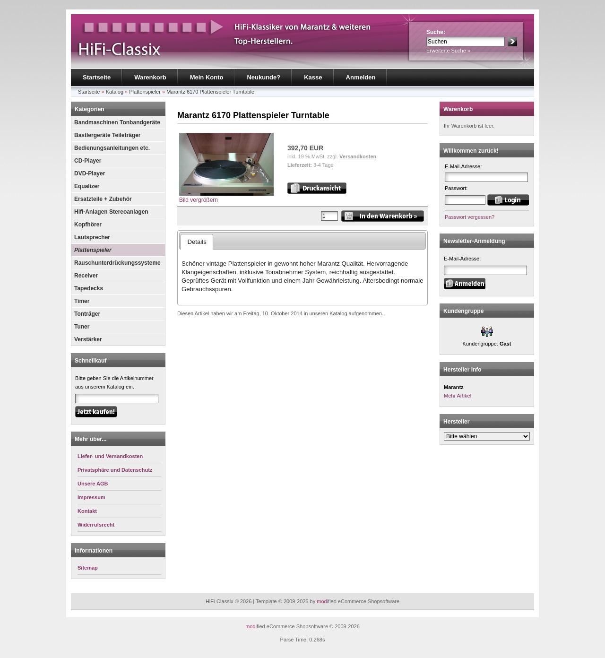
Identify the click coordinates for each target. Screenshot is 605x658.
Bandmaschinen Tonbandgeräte (117, 122)
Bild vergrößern (226, 196)
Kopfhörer (88, 224)
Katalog (114, 92)
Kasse (313, 77)
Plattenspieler (145, 92)
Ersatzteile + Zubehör (103, 199)
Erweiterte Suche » (448, 50)
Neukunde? (263, 77)
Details (196, 241)
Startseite (97, 77)
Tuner (81, 326)
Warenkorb (150, 77)
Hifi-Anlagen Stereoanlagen (111, 211)
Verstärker (88, 339)
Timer (81, 301)
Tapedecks (88, 288)
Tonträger (87, 314)
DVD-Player (89, 173)
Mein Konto (207, 77)
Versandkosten (357, 156)
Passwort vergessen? (469, 217)
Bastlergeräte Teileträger (107, 135)
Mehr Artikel (457, 395)
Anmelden (361, 77)
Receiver (86, 275)
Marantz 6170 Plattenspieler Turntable (210, 92)
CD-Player (87, 160)
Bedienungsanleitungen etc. (112, 148)
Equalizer (86, 186)
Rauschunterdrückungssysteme (117, 263)
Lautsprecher (92, 237)
